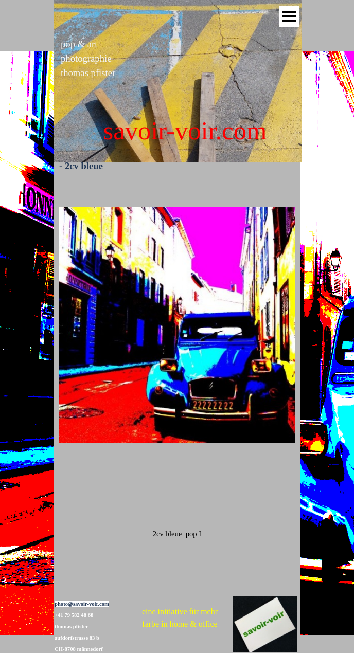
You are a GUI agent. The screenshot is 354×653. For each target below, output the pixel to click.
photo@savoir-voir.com (82, 604)
